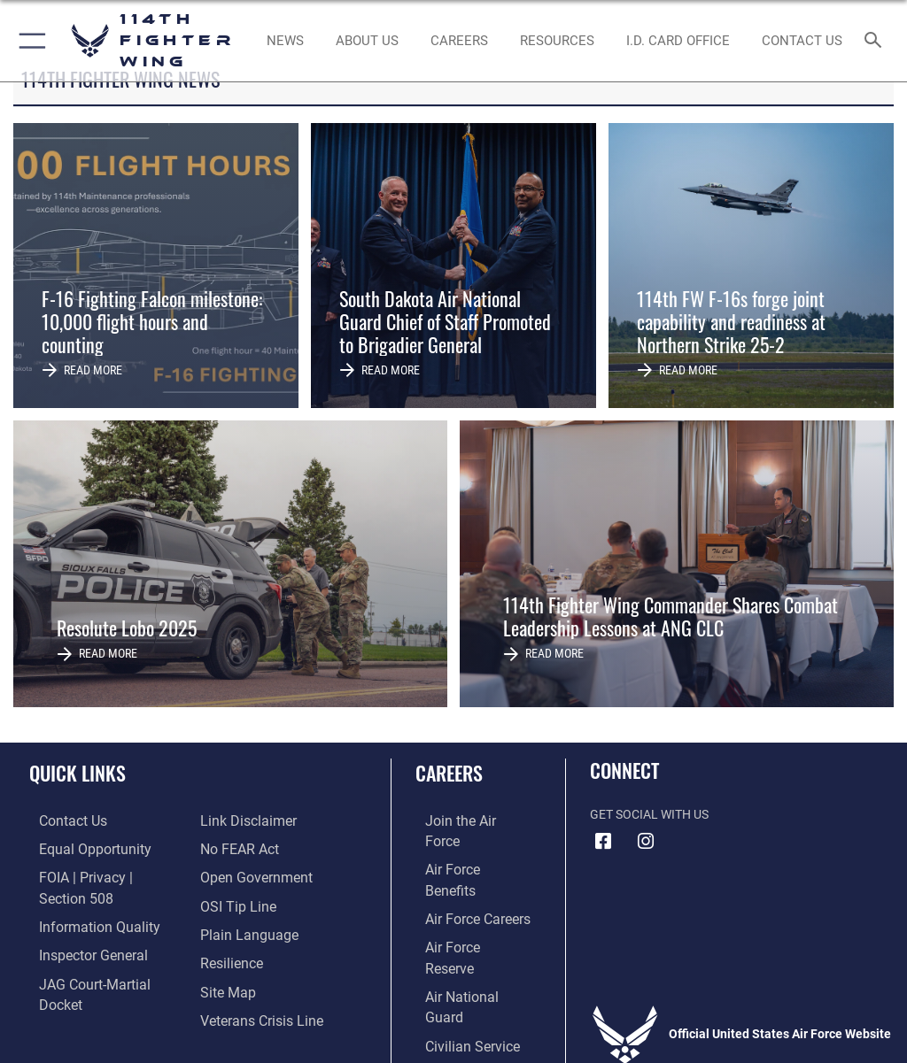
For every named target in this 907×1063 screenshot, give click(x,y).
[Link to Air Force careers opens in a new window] (462, 874)
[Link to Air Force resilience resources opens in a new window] (227, 929)
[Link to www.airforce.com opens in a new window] (463, 820)
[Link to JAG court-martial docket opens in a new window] (99, 956)
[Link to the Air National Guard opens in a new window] (466, 929)
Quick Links (77, 773)
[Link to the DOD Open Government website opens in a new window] (250, 847)
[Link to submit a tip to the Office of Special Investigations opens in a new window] (232, 874)
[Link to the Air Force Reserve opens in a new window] (462, 902)
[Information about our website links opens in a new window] (70, 983)
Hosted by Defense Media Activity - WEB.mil (454, 1024)
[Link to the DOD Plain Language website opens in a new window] (243, 902)
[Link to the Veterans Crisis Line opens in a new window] (254, 983)
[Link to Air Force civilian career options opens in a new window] (455, 956)
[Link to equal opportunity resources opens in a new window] (79, 847)
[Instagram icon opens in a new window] (645, 841)
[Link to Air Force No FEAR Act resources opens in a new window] (235, 820)
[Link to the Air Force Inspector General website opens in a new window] (78, 929)
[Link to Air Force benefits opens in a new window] (463, 847)
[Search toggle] (876, 41)
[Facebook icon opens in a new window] (603, 841)
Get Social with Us (649, 814)
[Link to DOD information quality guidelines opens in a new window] (82, 902)
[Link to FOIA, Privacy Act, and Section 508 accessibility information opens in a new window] (103, 874)
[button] (29, 40)
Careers (449, 773)
